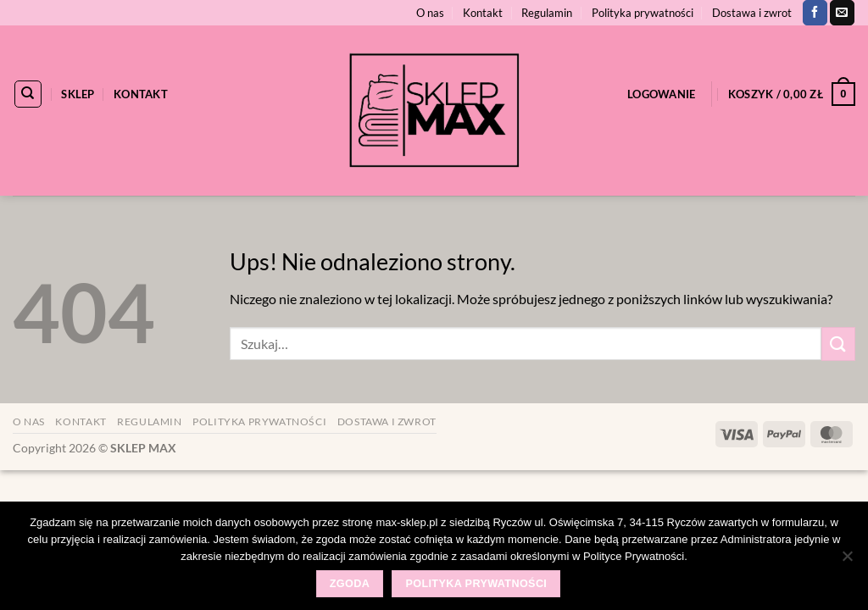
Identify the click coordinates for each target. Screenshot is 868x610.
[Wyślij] (838, 343)
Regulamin (546, 12)
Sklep (77, 94)
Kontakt (483, 12)
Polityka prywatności (642, 12)
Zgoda (350, 584)
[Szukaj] (28, 94)
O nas (430, 12)
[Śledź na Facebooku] (815, 12)
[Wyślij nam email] (842, 12)
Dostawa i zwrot (752, 12)
